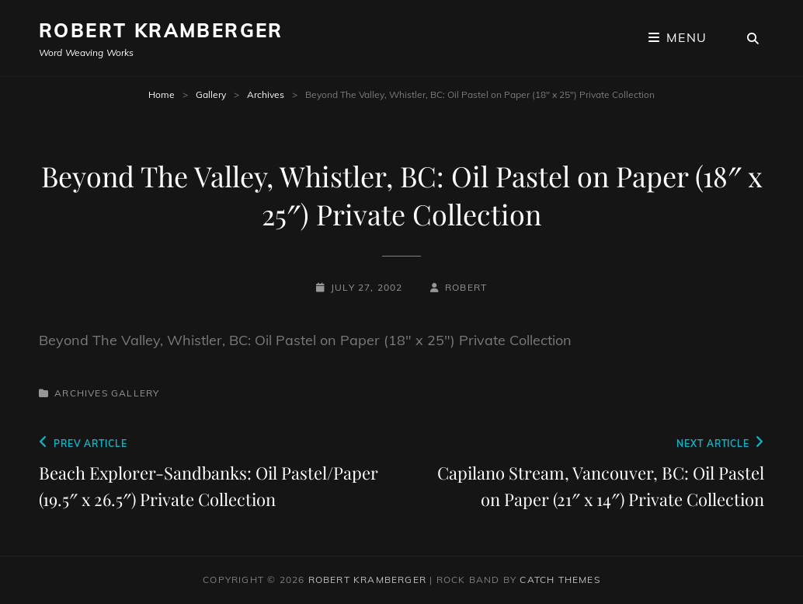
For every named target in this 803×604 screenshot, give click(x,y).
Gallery (211, 94)
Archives (265, 94)
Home (161, 94)
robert (466, 287)
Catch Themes (560, 579)
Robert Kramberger (161, 30)
